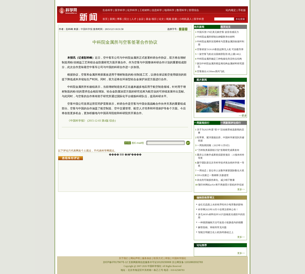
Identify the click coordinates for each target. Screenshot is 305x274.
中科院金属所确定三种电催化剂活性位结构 (219, 58)
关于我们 (123, 258)
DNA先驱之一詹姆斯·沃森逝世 (213, 175)
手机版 (242, 10)
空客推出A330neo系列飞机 (211, 71)
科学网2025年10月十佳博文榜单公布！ (218, 209)
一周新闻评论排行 (230, 122)
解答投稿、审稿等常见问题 (212, 227)
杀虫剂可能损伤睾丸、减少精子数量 (216, 180)
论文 (161, 19)
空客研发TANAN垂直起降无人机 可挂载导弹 (220, 49)
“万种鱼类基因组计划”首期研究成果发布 (218, 150)
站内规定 (231, 10)
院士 (126, 19)
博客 (119, 19)
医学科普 (199, 19)
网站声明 (135, 258)
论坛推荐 (202, 245)
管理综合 (194, 10)
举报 (167, 258)
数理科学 (182, 10)
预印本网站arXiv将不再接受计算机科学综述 (221, 184)
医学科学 (120, 10)
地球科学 (169, 10)
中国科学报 (86, 29)
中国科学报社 (179, 258)
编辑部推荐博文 (205, 197)
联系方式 (158, 258)
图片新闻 (202, 79)
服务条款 (147, 258)
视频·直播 (171, 19)
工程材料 (145, 10)
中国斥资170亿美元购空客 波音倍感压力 (218, 32)
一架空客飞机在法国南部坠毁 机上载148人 (219, 54)
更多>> (241, 189)
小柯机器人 (185, 19)
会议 (141, 19)
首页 (105, 19)
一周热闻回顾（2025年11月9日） (214, 145)
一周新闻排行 (201, 122)
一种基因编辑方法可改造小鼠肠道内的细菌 (220, 222)
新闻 (112, 19)
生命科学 (108, 10)
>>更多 (243, 115)
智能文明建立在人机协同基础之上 (216, 232)
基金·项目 (151, 19)
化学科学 (132, 10)
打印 (127, 142)
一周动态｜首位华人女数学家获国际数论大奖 (220, 170)
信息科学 (157, 10)
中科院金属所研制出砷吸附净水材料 (216, 36)
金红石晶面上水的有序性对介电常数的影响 (220, 204)
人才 (133, 19)
